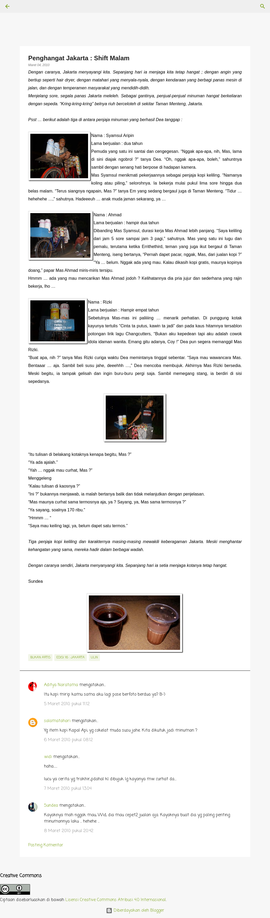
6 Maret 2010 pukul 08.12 (68, 740)
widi (48, 757)
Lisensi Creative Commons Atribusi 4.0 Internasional (115, 900)
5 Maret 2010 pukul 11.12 (67, 704)
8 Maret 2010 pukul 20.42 (68, 831)
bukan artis (40, 657)
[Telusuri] (22, 6)
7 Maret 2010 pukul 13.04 (67, 789)
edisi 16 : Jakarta (70, 657)
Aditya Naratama (61, 685)
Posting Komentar (45, 845)
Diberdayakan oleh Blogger (135, 910)
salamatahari (57, 721)
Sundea (51, 805)
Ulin (94, 657)
